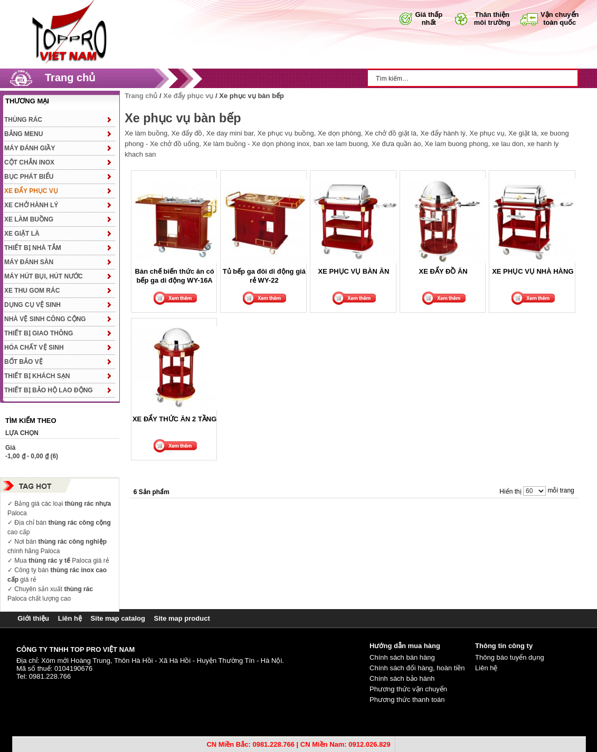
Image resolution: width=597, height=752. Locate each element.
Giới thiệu (33, 618)
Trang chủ (70, 77)
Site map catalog (118, 618)
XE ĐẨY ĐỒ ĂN (443, 271)
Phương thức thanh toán (406, 699)
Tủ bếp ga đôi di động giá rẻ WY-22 (264, 275)
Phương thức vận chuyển (408, 689)
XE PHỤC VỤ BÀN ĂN (354, 271)
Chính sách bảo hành (401, 678)
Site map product (182, 618)
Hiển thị (510, 491)
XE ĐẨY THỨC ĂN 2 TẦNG (174, 419)
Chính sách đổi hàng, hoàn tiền (417, 668)
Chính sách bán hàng (402, 657)
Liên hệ (70, 618)
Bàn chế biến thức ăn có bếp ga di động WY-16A (174, 275)
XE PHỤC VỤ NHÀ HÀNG (532, 271)
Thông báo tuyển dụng (509, 657)
